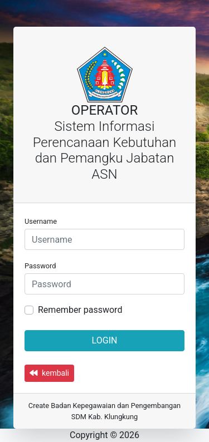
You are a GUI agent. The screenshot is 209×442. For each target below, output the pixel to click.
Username (41, 221)
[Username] (104, 239)
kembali (49, 373)
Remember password (80, 310)
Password (40, 266)
